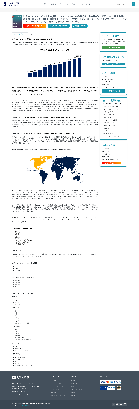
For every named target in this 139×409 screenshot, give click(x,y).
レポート (53, 4)
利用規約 (53, 392)
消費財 (72, 386)
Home (14, 10)
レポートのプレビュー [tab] (20, 34)
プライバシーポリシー (57, 386)
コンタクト (89, 4)
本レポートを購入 (113, 48)
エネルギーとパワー (76, 389)
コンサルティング (56, 383)
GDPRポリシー (55, 389)
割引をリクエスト (79, 26)
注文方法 (53, 380)
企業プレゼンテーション (58, 395)
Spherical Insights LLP (25, 405)
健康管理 (73, 392)
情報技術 (73, 395)
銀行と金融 (74, 383)
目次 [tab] (31, 34)
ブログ (73, 4)
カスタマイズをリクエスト (59, 26)
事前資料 (73, 380)
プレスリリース (63, 4)
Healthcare (21, 10)
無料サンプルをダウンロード (34, 26)
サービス (80, 4)
